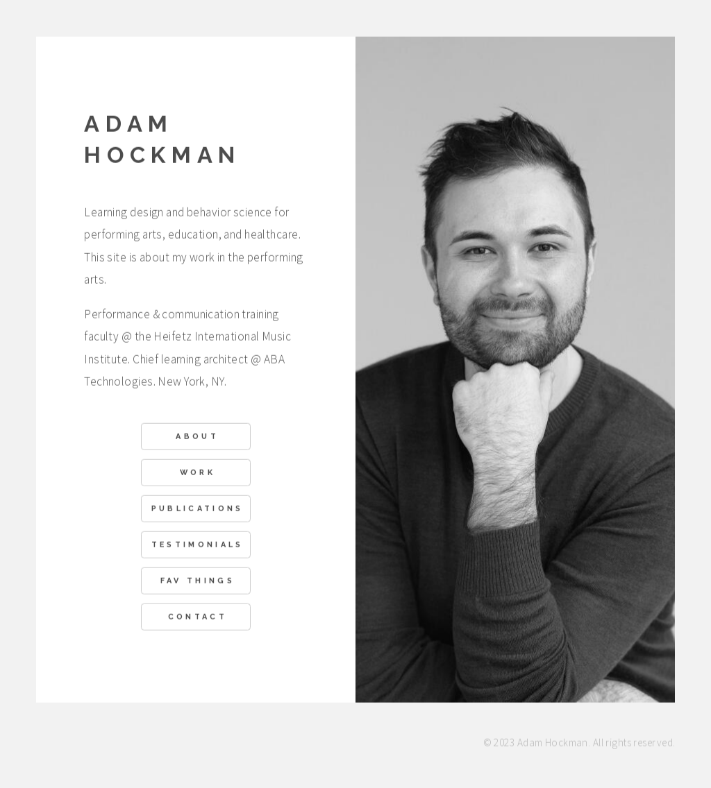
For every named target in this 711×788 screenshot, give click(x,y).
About (197, 437)
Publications (197, 509)
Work (197, 473)
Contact (197, 617)
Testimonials (197, 545)
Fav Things (197, 581)
